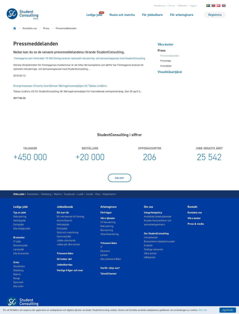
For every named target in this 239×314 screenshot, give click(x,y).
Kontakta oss (159, 5)
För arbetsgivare (181, 15)
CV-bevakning (108, 222)
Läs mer (119, 178)
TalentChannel (108, 273)
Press (161, 50)
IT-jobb (17, 241)
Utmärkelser (151, 237)
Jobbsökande (65, 207)
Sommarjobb (64, 236)
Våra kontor (165, 44)
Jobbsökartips (64, 264)
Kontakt (192, 207)
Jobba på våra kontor (68, 244)
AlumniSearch (64, 220)
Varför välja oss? (110, 268)
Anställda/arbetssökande (157, 216)
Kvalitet (148, 245)
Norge (16, 278)
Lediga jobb (94, 14)
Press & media (196, 224)
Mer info (203, 310)
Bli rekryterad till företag (70, 216)
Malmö (57, 194)
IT (101, 247)
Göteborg (46, 194)
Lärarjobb (18, 249)
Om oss (171, 5)
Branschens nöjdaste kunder (159, 241)
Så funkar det (64, 259)
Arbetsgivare (108, 207)
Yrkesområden (65, 253)
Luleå (80, 194)
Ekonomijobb (20, 245)
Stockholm (33, 194)
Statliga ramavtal (153, 249)
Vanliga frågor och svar (70, 270)
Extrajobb (18, 224)
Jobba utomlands (66, 240)
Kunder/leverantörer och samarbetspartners (157, 222)
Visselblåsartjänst (170, 72)
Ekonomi (105, 251)
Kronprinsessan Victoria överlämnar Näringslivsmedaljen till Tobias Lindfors (60, 86)
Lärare (104, 255)
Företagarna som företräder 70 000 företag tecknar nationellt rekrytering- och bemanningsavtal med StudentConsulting (79, 58)
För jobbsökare (152, 15)
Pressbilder (166, 66)
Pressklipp (165, 60)
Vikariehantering (109, 234)
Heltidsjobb (19, 220)
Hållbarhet (182, 5)
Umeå (89, 194)
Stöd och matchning (67, 232)
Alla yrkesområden (110, 259)
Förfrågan (106, 212)
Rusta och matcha (122, 15)
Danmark (18, 282)
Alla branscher (21, 253)
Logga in (193, 5)
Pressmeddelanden (169, 55)
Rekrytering (19, 216)
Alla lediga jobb (21, 228)
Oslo (97, 194)
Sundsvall (69, 194)
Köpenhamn (109, 194)
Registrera (215, 15)
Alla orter (18, 286)
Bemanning (106, 230)
